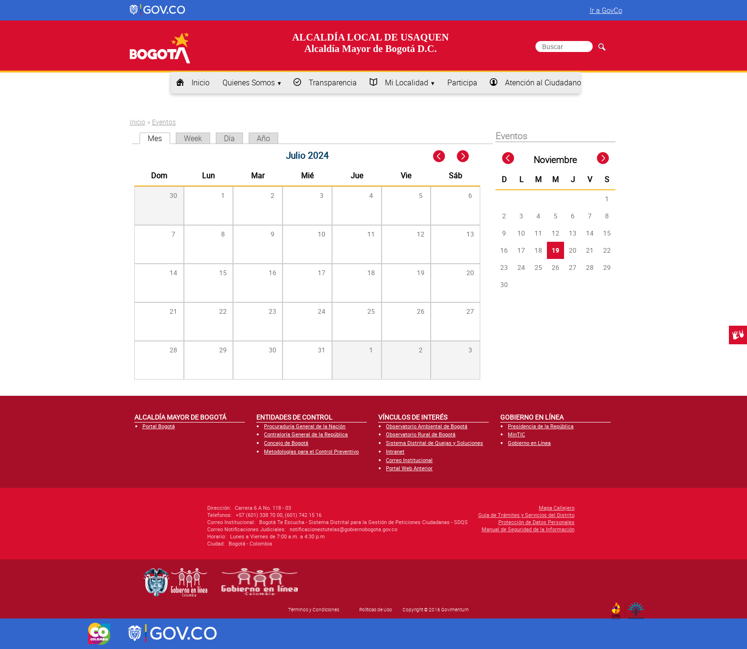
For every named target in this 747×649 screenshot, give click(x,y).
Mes (159, 138)
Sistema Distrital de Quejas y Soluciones (434, 442)
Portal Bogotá (158, 426)
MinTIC (516, 434)
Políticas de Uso (375, 609)
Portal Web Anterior (409, 468)
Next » (468, 156)
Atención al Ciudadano (543, 82)
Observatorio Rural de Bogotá (420, 434)
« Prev (440, 156)
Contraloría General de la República (306, 434)
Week (193, 138)
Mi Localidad (406, 82)
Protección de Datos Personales (471, 521)
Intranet (395, 451)
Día (229, 138)
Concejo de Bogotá (286, 442)
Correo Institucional (409, 460)
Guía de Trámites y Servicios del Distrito (461, 514)
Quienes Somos (248, 82)
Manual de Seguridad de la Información (462, 529)
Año (263, 138)
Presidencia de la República (541, 426)
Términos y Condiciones (313, 609)
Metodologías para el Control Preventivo (311, 451)
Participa (462, 82)
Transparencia (333, 82)
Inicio (201, 82)
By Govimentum (638, 608)
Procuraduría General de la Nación (304, 426)
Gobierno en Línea (529, 442)
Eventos (164, 121)
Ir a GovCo (606, 10)
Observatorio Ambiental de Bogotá (426, 426)
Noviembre (555, 160)
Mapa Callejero (491, 507)
